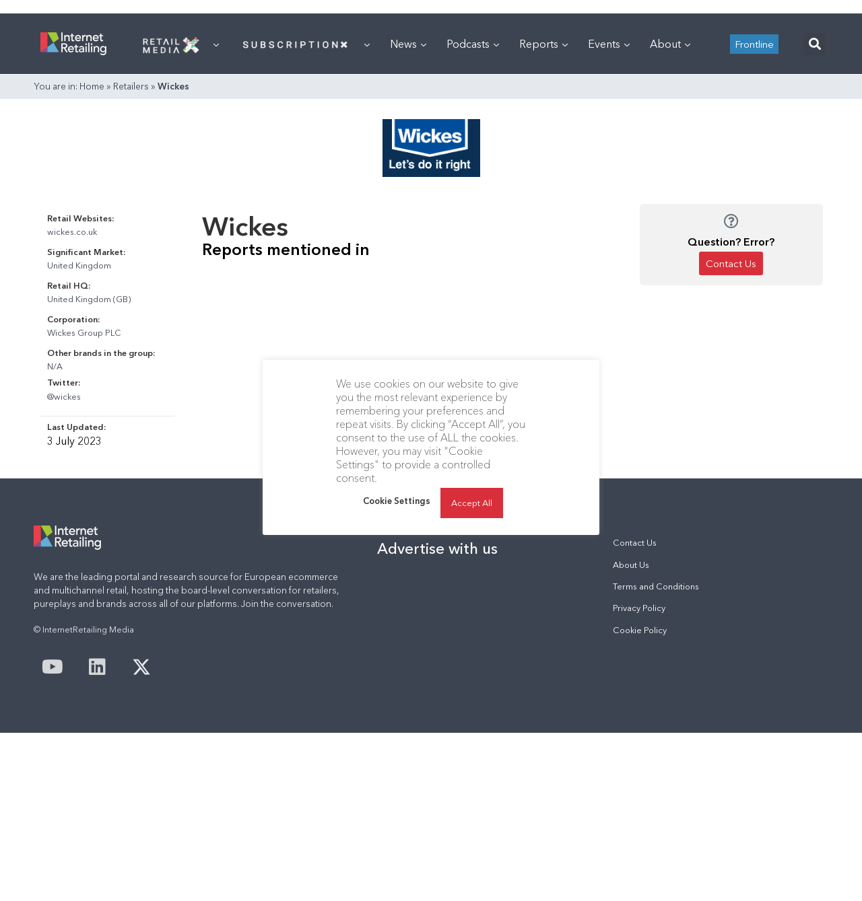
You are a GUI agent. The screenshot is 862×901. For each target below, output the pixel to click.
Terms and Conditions (656, 586)
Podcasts (472, 44)
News (408, 44)
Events (609, 44)
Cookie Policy (640, 630)
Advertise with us (437, 548)
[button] (814, 44)
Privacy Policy (639, 608)
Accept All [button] (471, 502)
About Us (631, 565)
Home (91, 86)
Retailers (131, 86)
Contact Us (635, 543)
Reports (543, 44)
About (670, 44)
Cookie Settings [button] (396, 500)
